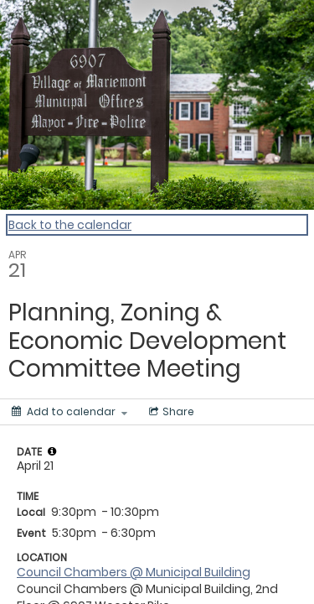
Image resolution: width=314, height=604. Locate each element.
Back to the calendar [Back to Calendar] (69, 224)
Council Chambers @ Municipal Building (133, 572)
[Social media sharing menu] (170, 411)
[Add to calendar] (69, 411)
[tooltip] (52, 451)
